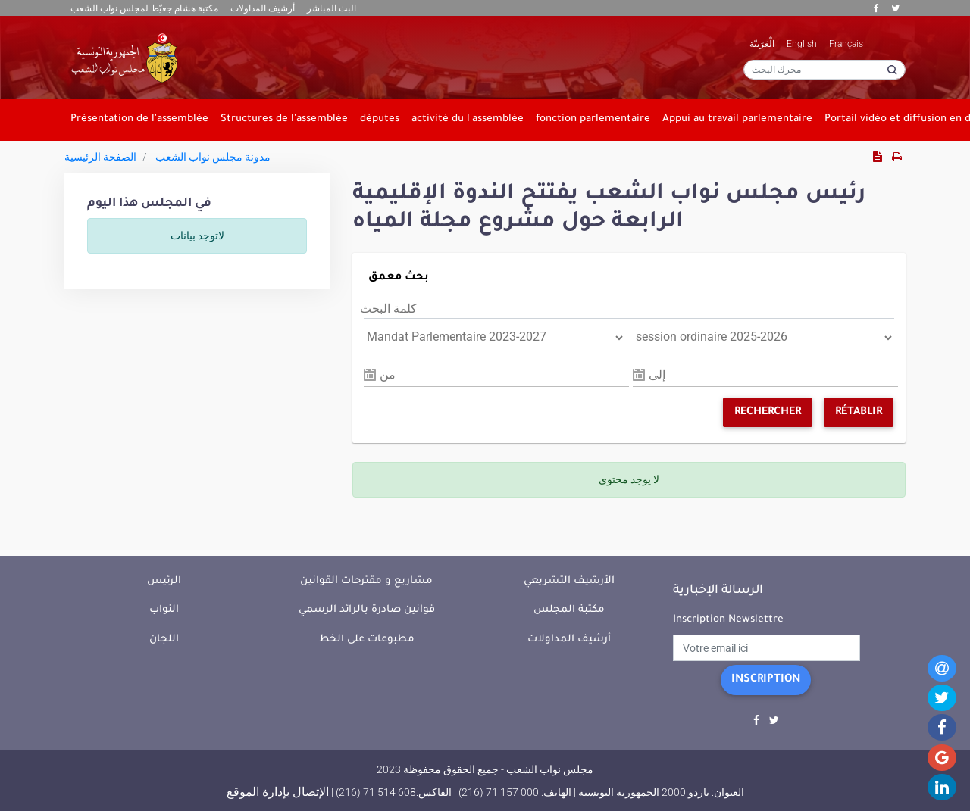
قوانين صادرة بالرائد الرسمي (367, 610)
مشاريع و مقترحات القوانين (366, 581)
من (388, 374)
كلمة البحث (388, 308)
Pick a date (370, 375)
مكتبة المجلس (569, 610)
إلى (657, 374)
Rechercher (767, 413)
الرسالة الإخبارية (718, 590)
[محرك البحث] (824, 70)
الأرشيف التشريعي (569, 581)
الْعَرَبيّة (761, 44)
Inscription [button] (765, 680)
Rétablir (858, 413)
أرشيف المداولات (262, 8)
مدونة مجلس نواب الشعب (213, 157)
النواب (164, 610)
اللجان (164, 639)
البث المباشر (331, 8)
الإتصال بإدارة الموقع (278, 791)
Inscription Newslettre (728, 619)
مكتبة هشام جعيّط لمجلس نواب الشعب (144, 8)
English (802, 44)
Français (846, 44)
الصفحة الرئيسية (100, 157)
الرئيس (164, 581)
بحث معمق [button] (398, 278)
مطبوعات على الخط (367, 639)
